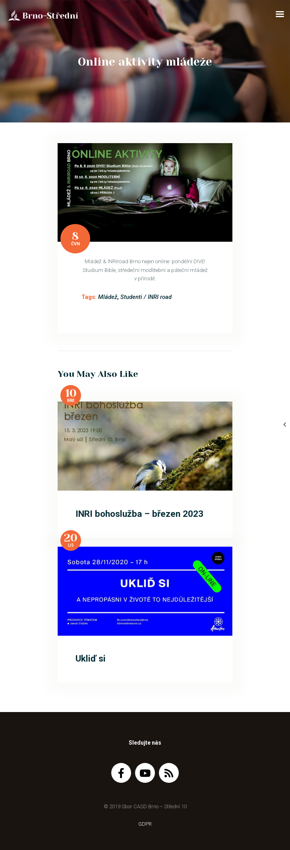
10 (71, 393)
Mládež (107, 297)
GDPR (145, 824)
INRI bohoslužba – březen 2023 (139, 513)
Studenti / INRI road (146, 297)
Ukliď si (90, 658)
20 (70, 538)
